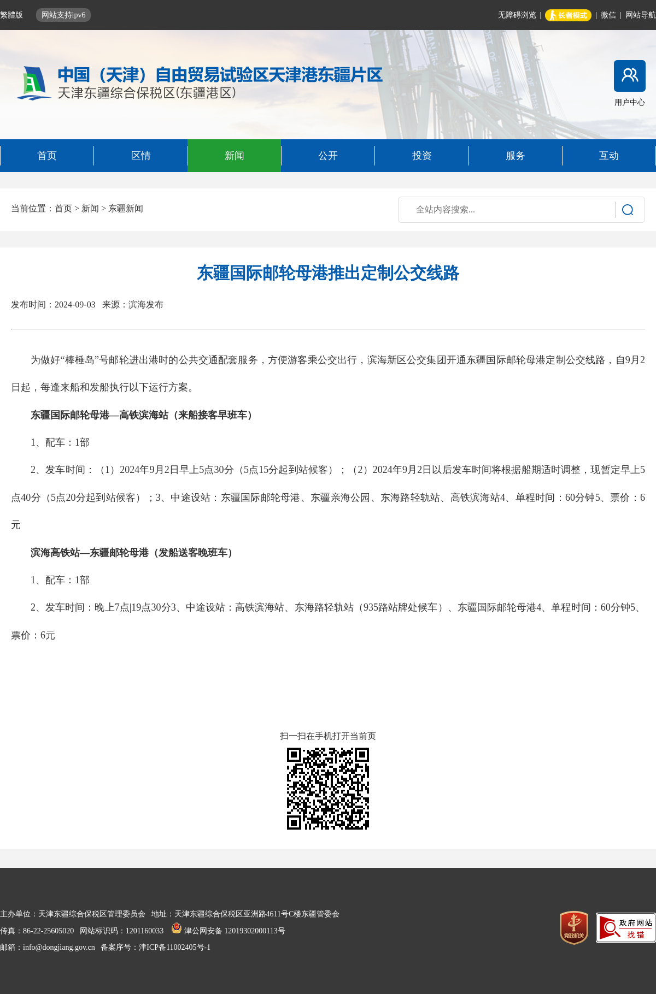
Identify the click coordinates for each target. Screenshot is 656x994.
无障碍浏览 (517, 15)
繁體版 (12, 15)
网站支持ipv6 (64, 15)
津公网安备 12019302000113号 (228, 931)
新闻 (90, 208)
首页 (63, 208)
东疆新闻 (125, 208)
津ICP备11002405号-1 (174, 947)
